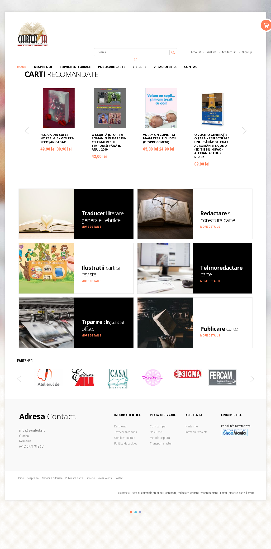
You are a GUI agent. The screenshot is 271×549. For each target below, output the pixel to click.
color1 (131, 512)
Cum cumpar (158, 426)
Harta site (191, 426)
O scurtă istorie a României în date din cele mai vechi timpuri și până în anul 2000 (109, 142)
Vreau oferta (165, 67)
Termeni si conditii (125, 432)
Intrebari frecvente (196, 432)
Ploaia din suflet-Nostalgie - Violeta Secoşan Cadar (57, 138)
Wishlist (211, 52)
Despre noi (43, 67)
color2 (135, 512)
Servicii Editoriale (75, 67)
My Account (229, 52)
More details (91, 226)
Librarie (139, 67)
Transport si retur (161, 443)
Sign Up (247, 52)
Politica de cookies (125, 443)
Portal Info (227, 426)
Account (196, 52)
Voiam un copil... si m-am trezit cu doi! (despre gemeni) (159, 138)
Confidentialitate (124, 438)
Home (21, 67)
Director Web (243, 426)
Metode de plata (160, 438)
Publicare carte (111, 67)
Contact (191, 67)
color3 (140, 512)
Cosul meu (156, 432)
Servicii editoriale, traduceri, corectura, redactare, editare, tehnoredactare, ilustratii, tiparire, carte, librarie (193, 493)
